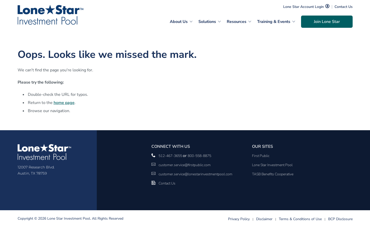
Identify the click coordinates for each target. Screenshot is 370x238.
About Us (179, 21)
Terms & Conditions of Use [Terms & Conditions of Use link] (300, 219)
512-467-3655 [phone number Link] (171, 155)
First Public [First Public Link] (260, 155)
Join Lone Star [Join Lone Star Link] (327, 21)
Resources (236, 21)
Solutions (207, 21)
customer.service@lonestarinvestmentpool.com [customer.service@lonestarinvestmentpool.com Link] (195, 174)
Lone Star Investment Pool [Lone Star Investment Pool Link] (272, 165)
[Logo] (50, 15)
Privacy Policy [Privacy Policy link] (239, 219)
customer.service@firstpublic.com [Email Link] (185, 165)
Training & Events (273, 21)
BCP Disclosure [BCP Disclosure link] (340, 219)
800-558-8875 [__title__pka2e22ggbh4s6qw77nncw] (199, 155)
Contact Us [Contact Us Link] (344, 6)
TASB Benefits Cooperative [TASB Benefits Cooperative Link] (272, 174)
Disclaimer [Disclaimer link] (264, 219)
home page (64, 102)
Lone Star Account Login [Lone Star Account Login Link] (303, 6)
